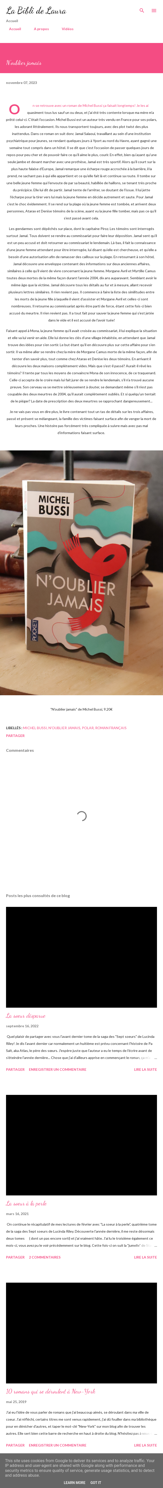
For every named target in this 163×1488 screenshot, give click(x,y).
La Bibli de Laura (36, 10)
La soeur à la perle (26, 1203)
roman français (111, 728)
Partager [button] (15, 735)
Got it (95, 1483)
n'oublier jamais (64, 728)
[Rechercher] (142, 9)
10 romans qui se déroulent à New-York (50, 1391)
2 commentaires (45, 1257)
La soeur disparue (25, 1015)
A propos (38, 29)
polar (88, 728)
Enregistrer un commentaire (57, 1069)
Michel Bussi (35, 728)
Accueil (12, 29)
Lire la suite (145, 1069)
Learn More (74, 1483)
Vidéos (65, 29)
